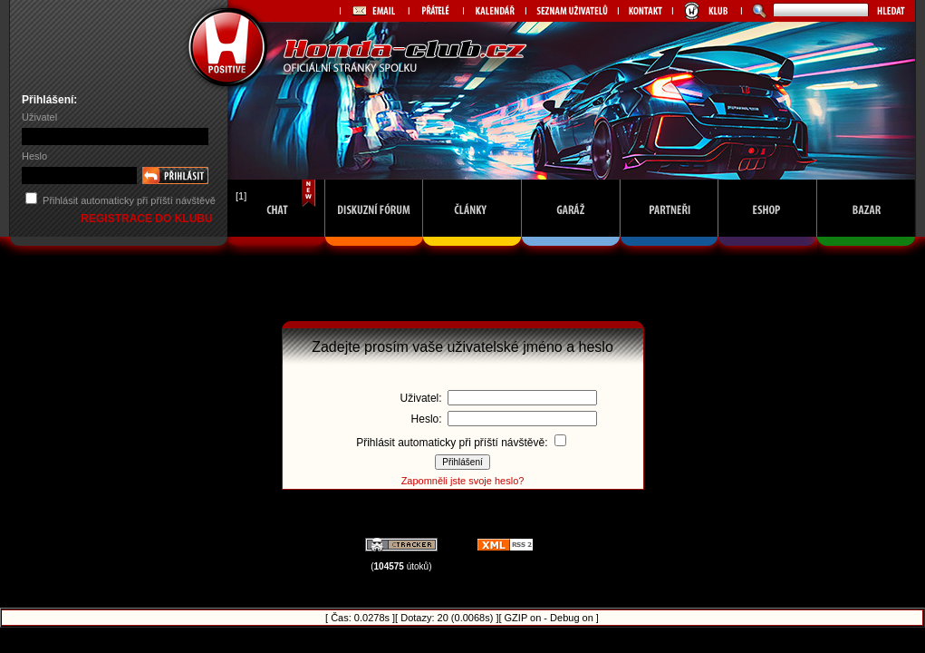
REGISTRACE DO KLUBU (148, 218)
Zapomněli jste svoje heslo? (463, 480)
